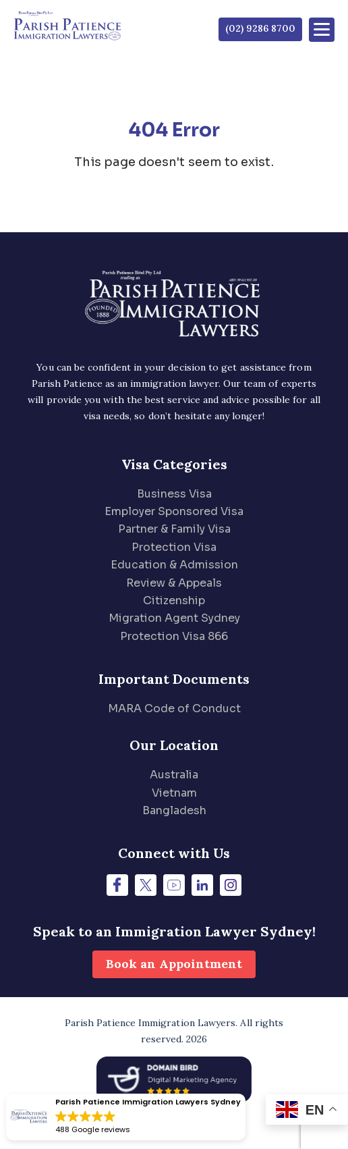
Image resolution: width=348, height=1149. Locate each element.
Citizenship (174, 600)
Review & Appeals (174, 583)
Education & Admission (174, 565)
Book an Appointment (174, 963)
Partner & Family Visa (174, 529)
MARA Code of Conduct (174, 708)
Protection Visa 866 (174, 636)
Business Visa (174, 494)
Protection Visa (174, 547)
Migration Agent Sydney (174, 618)
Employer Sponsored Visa (174, 511)
